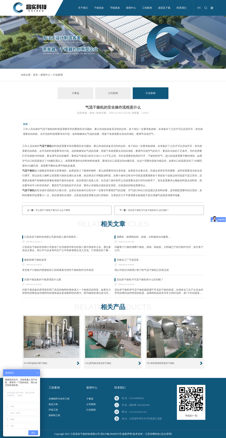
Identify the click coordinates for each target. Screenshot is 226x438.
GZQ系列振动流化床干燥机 (98, 363)
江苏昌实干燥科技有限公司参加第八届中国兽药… (51, 237)
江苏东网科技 (152, 434)
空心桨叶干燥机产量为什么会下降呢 (53, 210)
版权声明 (127, 434)
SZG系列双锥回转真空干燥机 (160, 363)
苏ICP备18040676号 (111, 434)
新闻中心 (131, 7)
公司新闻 (113, 93)
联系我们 (181, 7)
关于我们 (83, 7)
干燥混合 (99, 7)
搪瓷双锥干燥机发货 (35, 260)
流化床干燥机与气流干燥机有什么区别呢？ (148, 210)
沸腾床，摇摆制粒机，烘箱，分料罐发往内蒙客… (144, 237)
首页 (35, 74)
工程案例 (147, 7)
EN (199, 7)
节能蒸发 (115, 7)
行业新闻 (58, 74)
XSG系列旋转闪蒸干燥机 (35, 363)
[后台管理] (166, 434)
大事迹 (75, 93)
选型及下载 (164, 7)
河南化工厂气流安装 (128, 260)
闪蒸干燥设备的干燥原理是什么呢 (42, 279)
